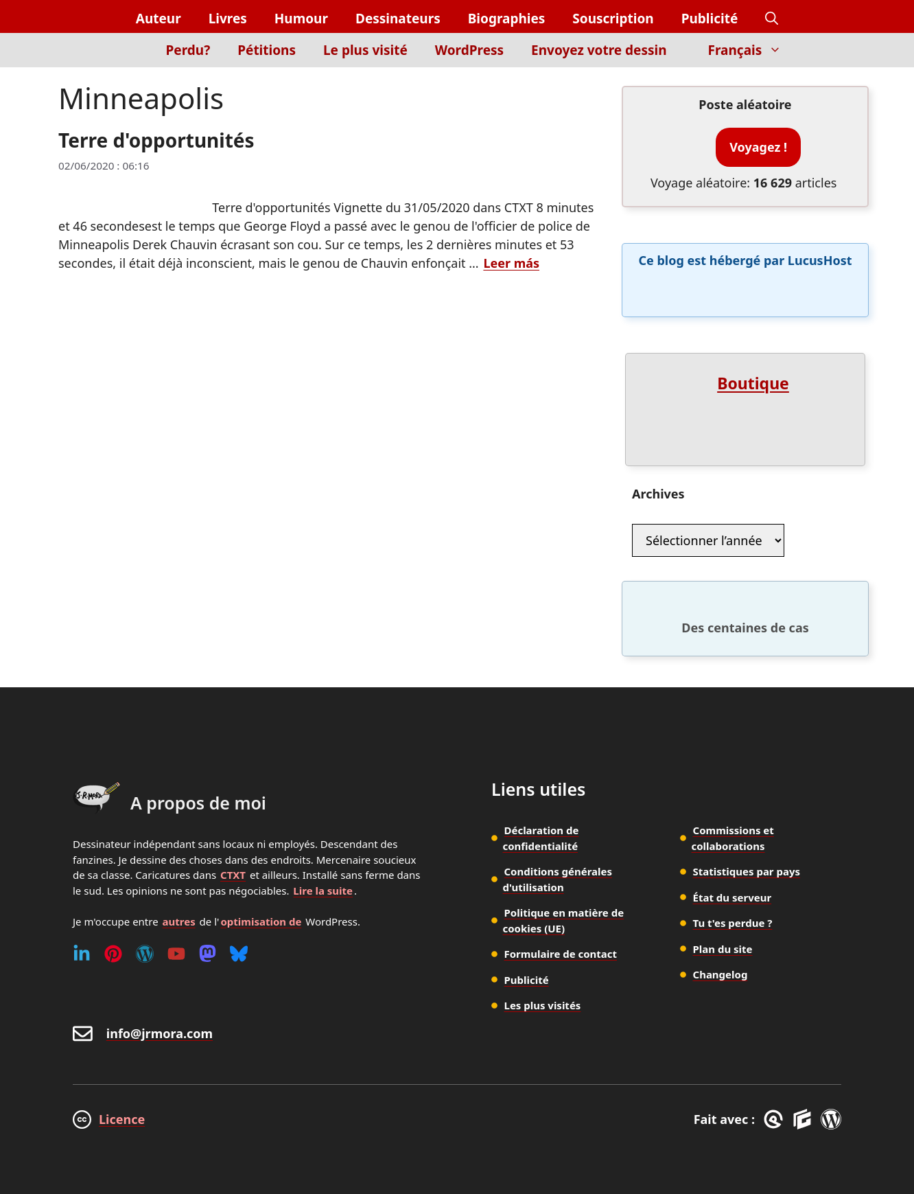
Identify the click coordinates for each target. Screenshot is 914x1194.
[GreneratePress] (775, 1119)
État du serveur (732, 897)
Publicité (709, 18)
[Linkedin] (82, 954)
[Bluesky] (239, 954)
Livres (228, 18)
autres (179, 921)
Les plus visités (542, 1005)
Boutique (753, 383)
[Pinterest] (113, 954)
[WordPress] (145, 954)
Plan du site (723, 949)
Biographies (507, 18)
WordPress (469, 50)
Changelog (720, 974)
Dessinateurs (398, 18)
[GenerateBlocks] (804, 1119)
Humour (301, 18)
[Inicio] (128, 58)
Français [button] (752, 50)
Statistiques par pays (747, 871)
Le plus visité (365, 50)
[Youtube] (176, 954)
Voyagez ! (758, 147)
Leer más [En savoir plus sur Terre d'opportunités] (511, 263)
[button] (771, 19)
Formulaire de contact (561, 954)
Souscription (612, 18)
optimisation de (260, 921)
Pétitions (266, 50)
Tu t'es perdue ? (733, 923)
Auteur (158, 18)
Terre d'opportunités (156, 140)
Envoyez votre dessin (598, 50)
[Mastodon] (207, 954)
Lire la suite (323, 890)
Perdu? (188, 50)
